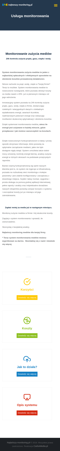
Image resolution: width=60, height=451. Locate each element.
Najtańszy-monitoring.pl (18, 442)
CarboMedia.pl (41, 446)
